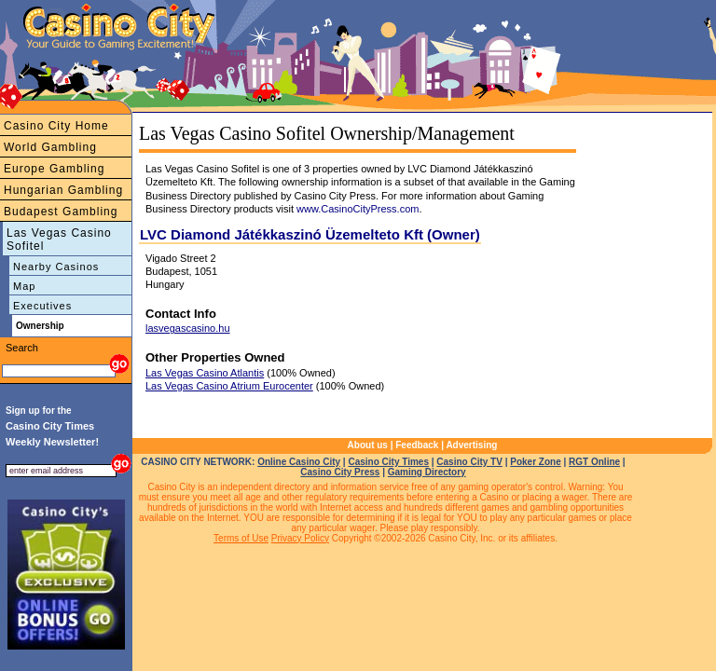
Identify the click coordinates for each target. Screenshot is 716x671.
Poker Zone (535, 462)
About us (368, 445)
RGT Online (594, 462)
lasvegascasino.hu (187, 328)
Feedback (416, 445)
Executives (42, 305)
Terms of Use (240, 538)
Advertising (471, 445)
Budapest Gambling (60, 211)
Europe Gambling (54, 168)
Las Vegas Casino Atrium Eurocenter (229, 385)
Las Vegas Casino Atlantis (204, 372)
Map (24, 286)
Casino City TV (469, 462)
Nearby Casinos (56, 266)
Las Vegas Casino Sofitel (59, 239)
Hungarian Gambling (63, 190)
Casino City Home (56, 125)
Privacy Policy (300, 538)
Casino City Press (339, 472)
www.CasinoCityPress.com (357, 208)
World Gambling (50, 147)
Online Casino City (298, 462)
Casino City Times (388, 462)
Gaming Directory (427, 472)
